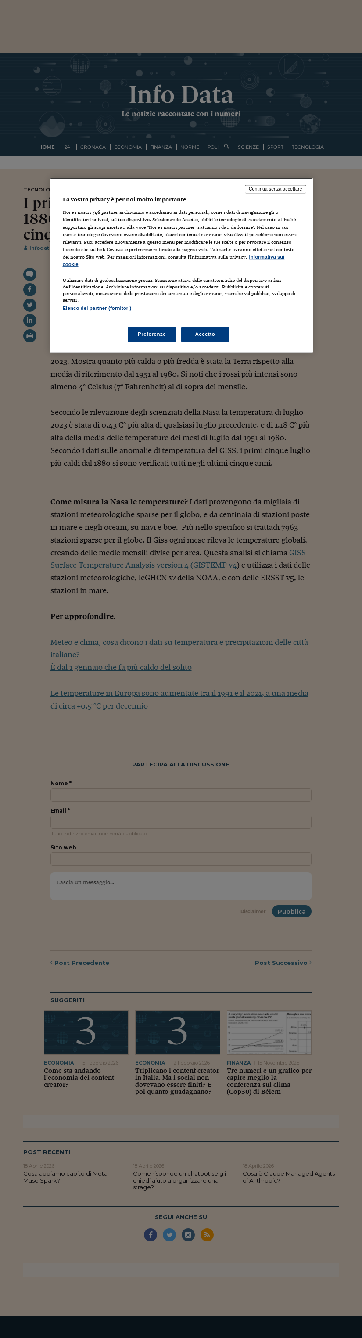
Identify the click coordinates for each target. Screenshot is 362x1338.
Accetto (205, 334)
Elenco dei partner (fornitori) (97, 308)
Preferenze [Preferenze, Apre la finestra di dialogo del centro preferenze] (152, 334)
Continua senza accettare (275, 188)
